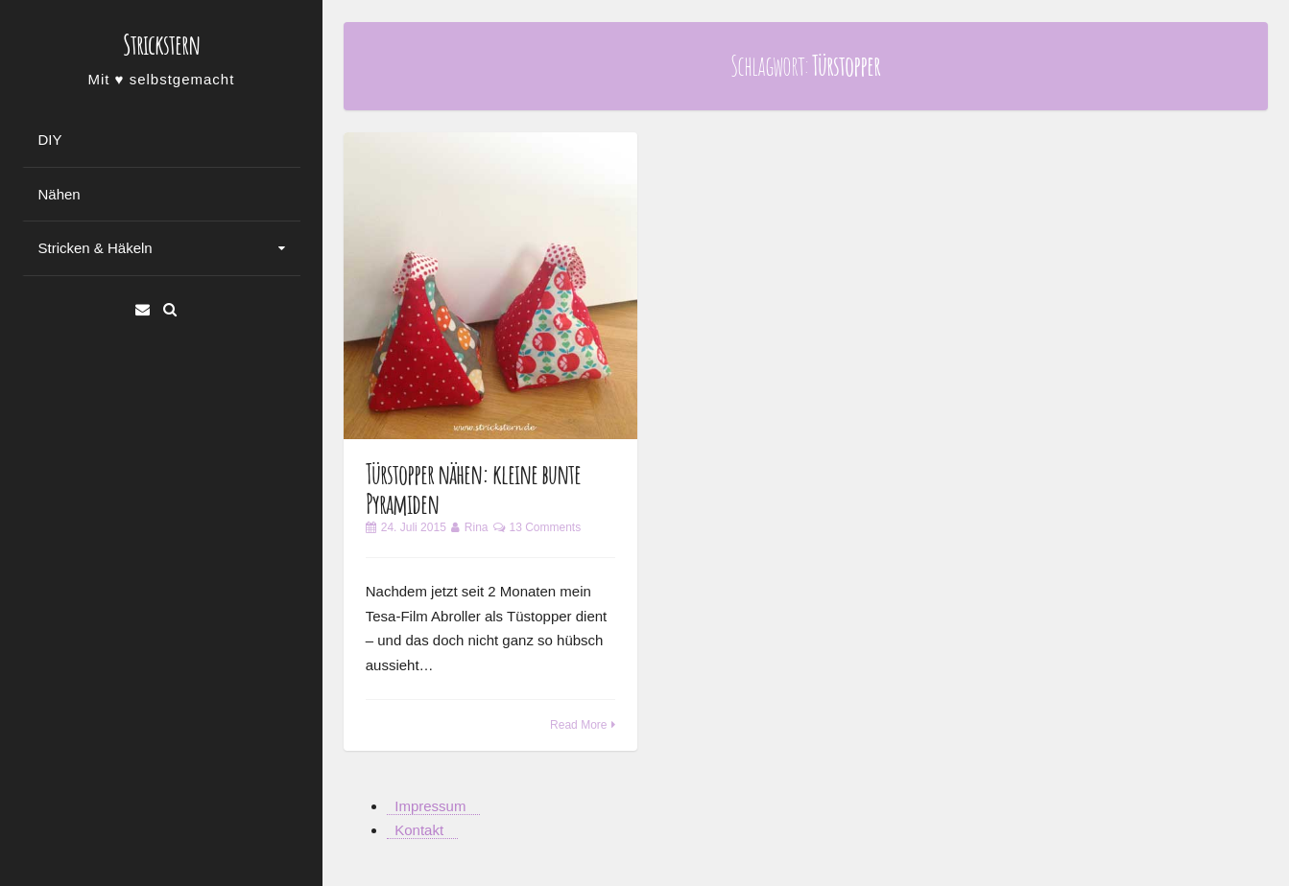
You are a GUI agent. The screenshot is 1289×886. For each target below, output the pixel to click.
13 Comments (546, 527)
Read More (578, 725)
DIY (50, 139)
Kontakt (418, 830)
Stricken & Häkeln (95, 248)
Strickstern (161, 44)
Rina (477, 527)
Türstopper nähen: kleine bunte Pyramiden (473, 489)
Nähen (59, 194)
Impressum (429, 806)
